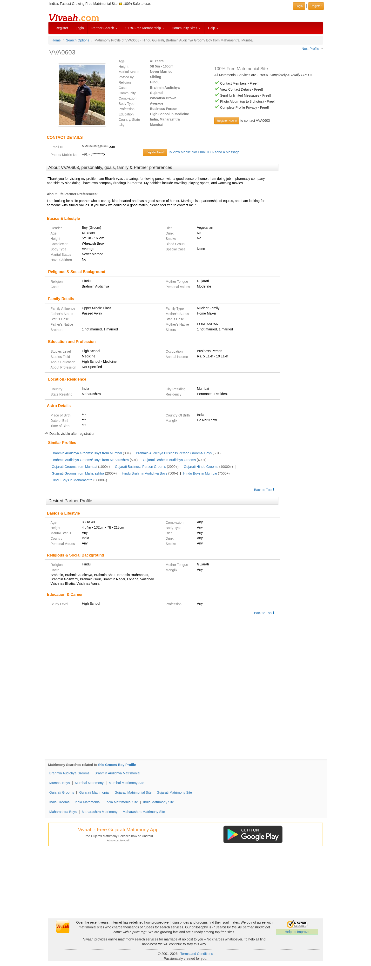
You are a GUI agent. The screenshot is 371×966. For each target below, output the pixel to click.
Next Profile (310, 49)
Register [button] (316, 6)
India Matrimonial (88, 802)
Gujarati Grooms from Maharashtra (78, 473)
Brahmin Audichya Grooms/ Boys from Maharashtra (90, 460)
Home (56, 40)
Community (127, 93)
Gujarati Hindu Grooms (201, 467)
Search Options (77, 40)
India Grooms (59, 802)
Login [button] (299, 6)
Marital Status (129, 72)
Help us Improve (297, 932)
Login (80, 28)
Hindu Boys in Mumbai (200, 473)
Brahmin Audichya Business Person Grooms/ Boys (174, 453)
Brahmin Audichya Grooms (69, 773)
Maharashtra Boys (63, 812)
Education (126, 114)
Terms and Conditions (196, 954)
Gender (56, 228)
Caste (123, 88)
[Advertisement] (303, 237)
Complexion (127, 98)
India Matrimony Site (158, 802)
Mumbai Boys (59, 783)
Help (213, 28)
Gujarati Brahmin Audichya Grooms (169, 460)
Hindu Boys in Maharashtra (72, 480)
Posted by (126, 77)
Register (62, 28)
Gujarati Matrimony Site (174, 792)
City (121, 125)
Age (122, 61)
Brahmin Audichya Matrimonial (117, 773)
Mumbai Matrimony (89, 783)
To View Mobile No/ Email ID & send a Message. (204, 152)
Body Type (127, 104)
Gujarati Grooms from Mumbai (74, 467)
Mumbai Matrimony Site (126, 783)
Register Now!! (155, 152)
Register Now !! (227, 120)
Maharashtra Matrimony (100, 812)
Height (123, 66)
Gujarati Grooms (61, 792)
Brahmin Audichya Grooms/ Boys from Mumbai (87, 453)
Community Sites (186, 28)
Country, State (129, 119)
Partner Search (104, 28)
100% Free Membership (144, 28)
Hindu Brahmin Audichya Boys (144, 473)
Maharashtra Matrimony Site (144, 812)
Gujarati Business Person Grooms (140, 467)
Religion (125, 82)
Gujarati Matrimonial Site (133, 792)
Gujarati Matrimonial (94, 792)
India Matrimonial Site (122, 802)
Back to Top (264, 490)
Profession (127, 109)
